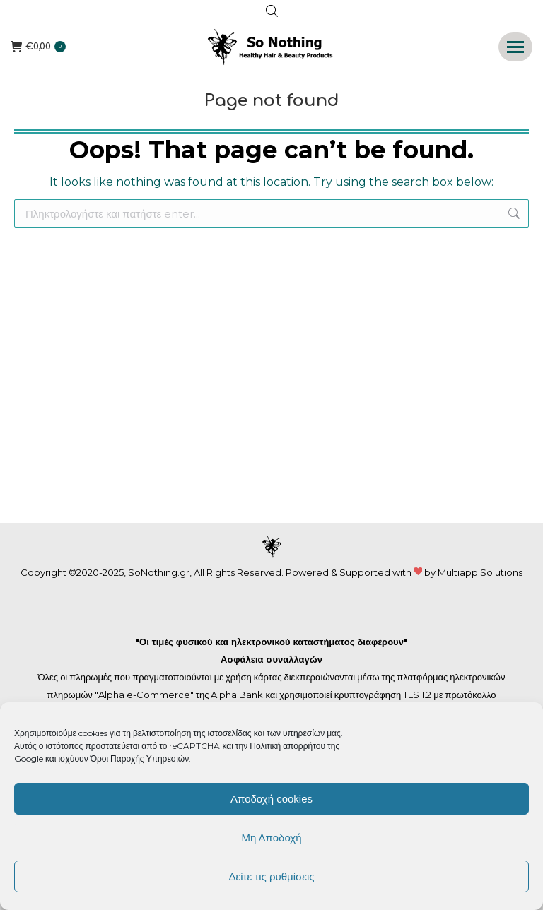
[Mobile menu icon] (515, 46)
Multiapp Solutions (480, 572)
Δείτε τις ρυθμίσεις (271, 876)
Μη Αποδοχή (271, 838)
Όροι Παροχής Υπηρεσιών (139, 758)
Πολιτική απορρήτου (288, 745)
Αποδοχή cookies (271, 799)
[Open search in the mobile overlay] (272, 12)
